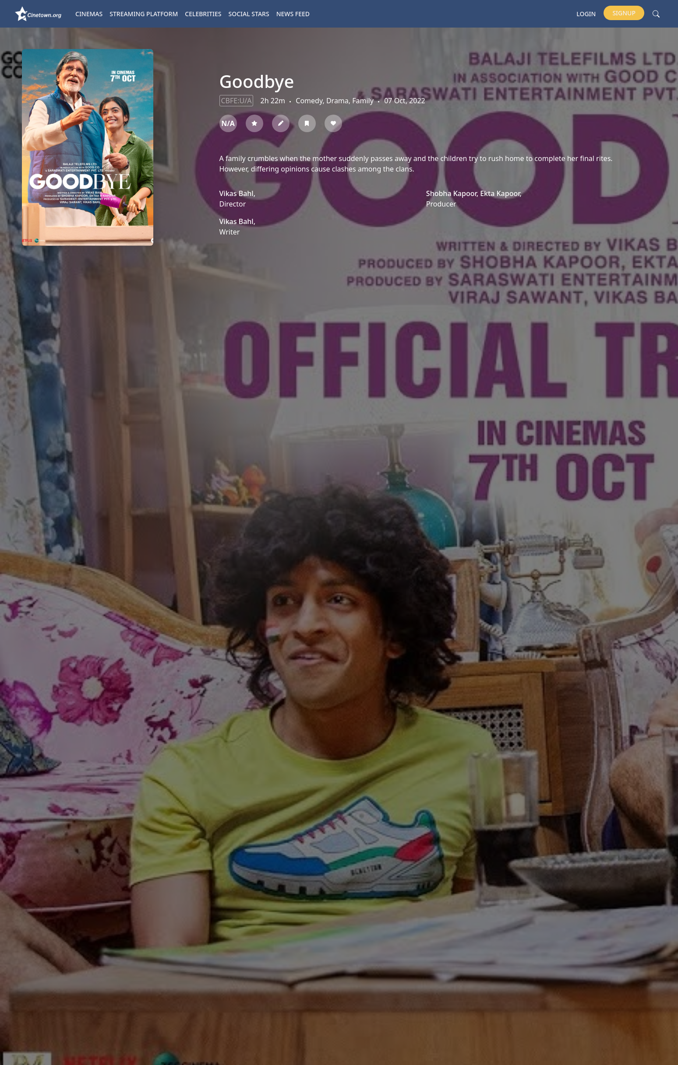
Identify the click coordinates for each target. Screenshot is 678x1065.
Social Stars (249, 14)
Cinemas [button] (88, 14)
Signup (624, 13)
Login (586, 14)
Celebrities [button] (203, 14)
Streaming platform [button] (143, 14)
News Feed (293, 14)
